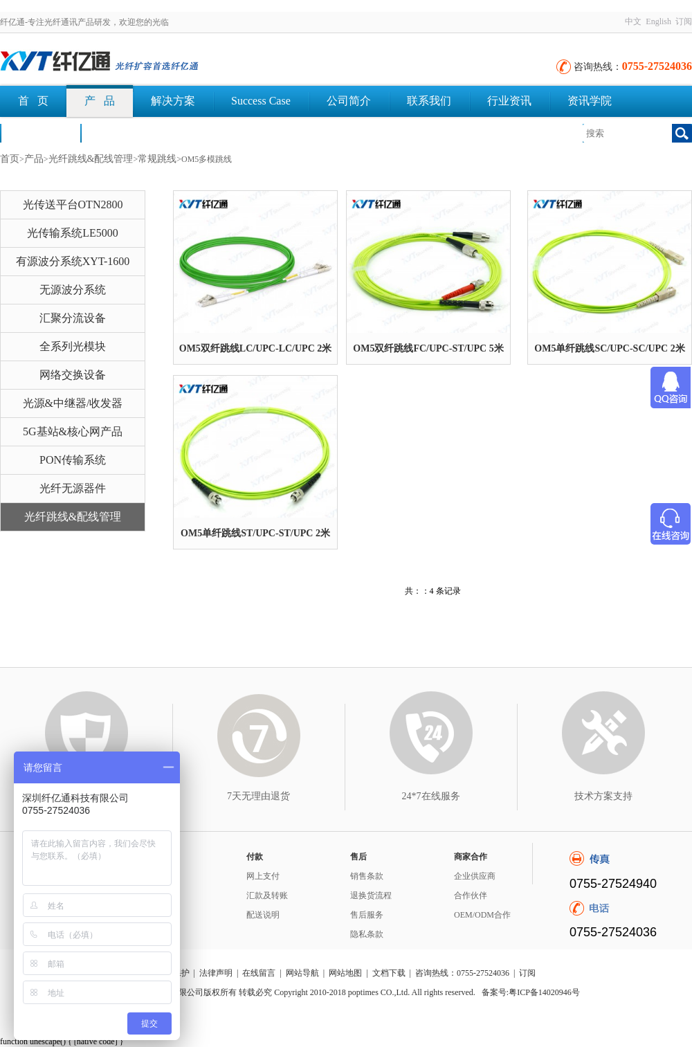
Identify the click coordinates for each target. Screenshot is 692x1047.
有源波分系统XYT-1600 (73, 261)
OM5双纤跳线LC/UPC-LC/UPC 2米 (255, 348)
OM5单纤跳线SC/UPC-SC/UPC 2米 (609, 348)
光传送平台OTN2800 (73, 204)
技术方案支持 (603, 796)
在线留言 (258, 973)
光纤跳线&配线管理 (91, 159)
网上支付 (263, 876)
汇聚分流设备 (72, 318)
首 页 (33, 101)
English (658, 21)
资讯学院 (589, 101)
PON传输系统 (72, 460)
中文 (633, 21)
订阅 (683, 21)
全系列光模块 (72, 346)
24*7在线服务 (431, 796)
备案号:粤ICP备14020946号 (531, 992)
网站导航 (302, 973)
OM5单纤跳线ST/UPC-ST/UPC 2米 (255, 533)
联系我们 (429, 101)
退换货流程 (371, 895)
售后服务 (366, 915)
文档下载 (120, 132)
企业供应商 (474, 876)
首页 (9, 159)
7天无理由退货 (258, 796)
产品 (34, 159)
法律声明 (216, 973)
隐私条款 (366, 934)
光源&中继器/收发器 (73, 403)
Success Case (261, 101)
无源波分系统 (72, 289)
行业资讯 (509, 101)
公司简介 (349, 101)
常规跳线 (157, 159)
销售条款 (366, 876)
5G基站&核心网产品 (72, 431)
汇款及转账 (267, 895)
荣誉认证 (40, 132)
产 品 (99, 101)
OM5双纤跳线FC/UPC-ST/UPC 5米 (428, 348)
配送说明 (263, 915)
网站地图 (345, 973)
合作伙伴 (470, 895)
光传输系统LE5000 (72, 233)
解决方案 (173, 101)
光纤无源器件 (72, 488)
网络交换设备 (72, 375)
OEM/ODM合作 (482, 915)
